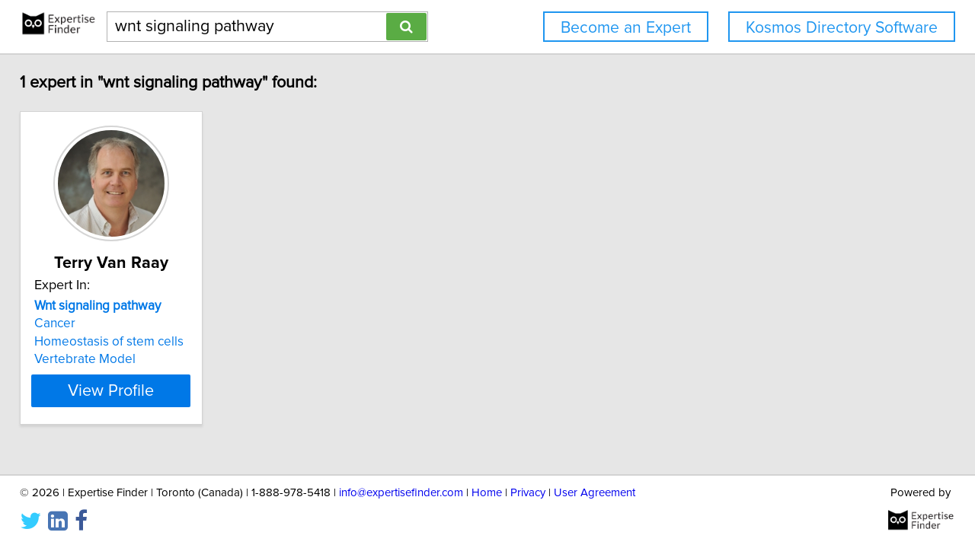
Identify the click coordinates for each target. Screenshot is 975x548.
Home (487, 493)
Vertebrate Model (95, 359)
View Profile (141, 390)
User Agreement (594, 493)
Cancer (65, 323)
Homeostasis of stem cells (119, 342)
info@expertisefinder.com (401, 493)
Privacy (527, 493)
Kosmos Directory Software (842, 28)
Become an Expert (626, 28)
